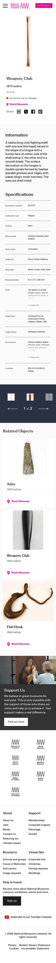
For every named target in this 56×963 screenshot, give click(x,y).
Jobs (6, 825)
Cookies (14, 948)
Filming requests (38, 868)
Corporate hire (37, 859)
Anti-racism (9, 868)
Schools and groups (14, 859)
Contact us (9, 834)
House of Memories (14, 864)
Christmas (35, 864)
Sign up (12, 900)
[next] (43, 409)
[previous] (13, 409)
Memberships (37, 820)
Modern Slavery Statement (34, 945)
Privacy (12, 945)
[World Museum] (40, 744)
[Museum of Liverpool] (15, 744)
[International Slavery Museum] (15, 760)
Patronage (34, 829)
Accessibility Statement (35, 948)
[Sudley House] (40, 776)
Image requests (12, 873)
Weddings (34, 873)
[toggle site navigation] (5, 5)
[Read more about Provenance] (39, 350)
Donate (33, 834)
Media (6, 829)
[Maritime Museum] (40, 760)
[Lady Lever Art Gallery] (15, 792)
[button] (11, 399)
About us (8, 820)
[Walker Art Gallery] (15, 776)
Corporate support (39, 825)
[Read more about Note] (39, 298)
